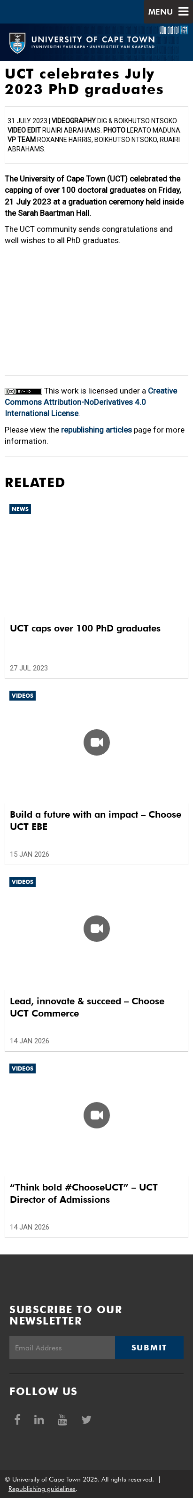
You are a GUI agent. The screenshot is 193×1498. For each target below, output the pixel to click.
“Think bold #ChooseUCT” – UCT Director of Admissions (84, 1193)
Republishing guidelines (42, 1488)
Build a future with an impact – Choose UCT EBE (95, 820)
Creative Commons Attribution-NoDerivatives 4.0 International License (91, 402)
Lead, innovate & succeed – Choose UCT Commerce (87, 1007)
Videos (22, 695)
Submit (149, 1347)
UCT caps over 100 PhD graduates (85, 628)
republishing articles (96, 429)
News (20, 508)
